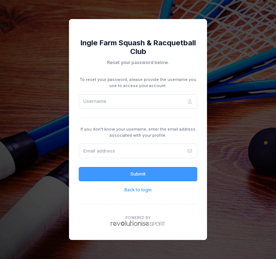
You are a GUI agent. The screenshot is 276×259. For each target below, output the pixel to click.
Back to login (138, 189)
